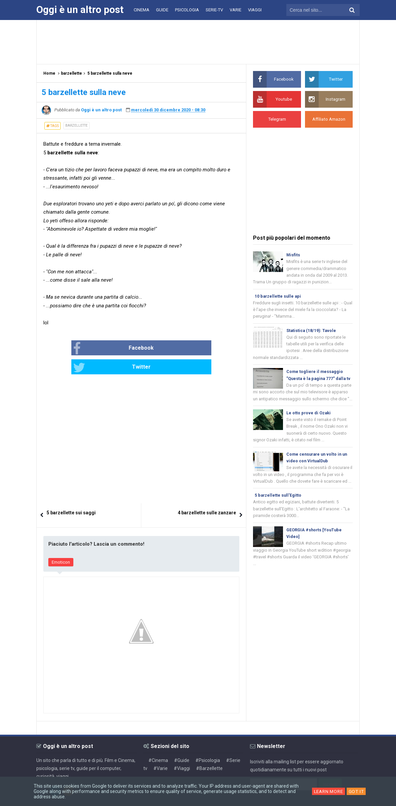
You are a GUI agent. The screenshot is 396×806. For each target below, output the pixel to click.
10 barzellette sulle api (279, 297)
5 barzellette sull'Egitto (279, 509)
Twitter (164, 348)
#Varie (160, 749)
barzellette (76, 125)
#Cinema (158, 741)
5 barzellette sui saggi (71, 494)
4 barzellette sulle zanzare (207, 494)
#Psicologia (207, 741)
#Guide (181, 741)
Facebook (99, 348)
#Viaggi (182, 749)
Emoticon (61, 543)
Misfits (293, 254)
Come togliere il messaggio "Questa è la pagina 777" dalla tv (317, 382)
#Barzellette (209, 749)
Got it (357, 791)
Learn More (328, 791)
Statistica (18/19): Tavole (312, 332)
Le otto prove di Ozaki (309, 424)
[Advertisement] (198, 42)
